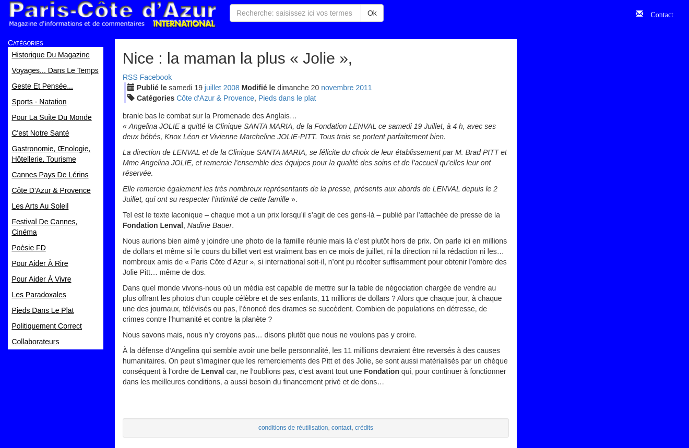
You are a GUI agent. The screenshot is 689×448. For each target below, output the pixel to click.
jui (213, 87)
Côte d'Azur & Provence (215, 98)
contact (341, 427)
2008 (231, 87)
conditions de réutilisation (293, 427)
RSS (130, 77)
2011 (363, 87)
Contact (658, 13)
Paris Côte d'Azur (112, 14)
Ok (372, 13)
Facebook (156, 77)
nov (337, 87)
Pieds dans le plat (287, 98)
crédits (364, 427)
